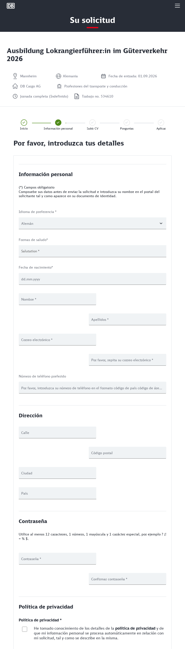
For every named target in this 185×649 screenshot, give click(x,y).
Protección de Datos (20, 629)
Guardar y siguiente (146, 580)
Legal (10, 643)
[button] (177, 6)
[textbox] (33, 251)
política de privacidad (135, 547)
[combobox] (92, 251)
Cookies (12, 636)
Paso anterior (37, 597)
